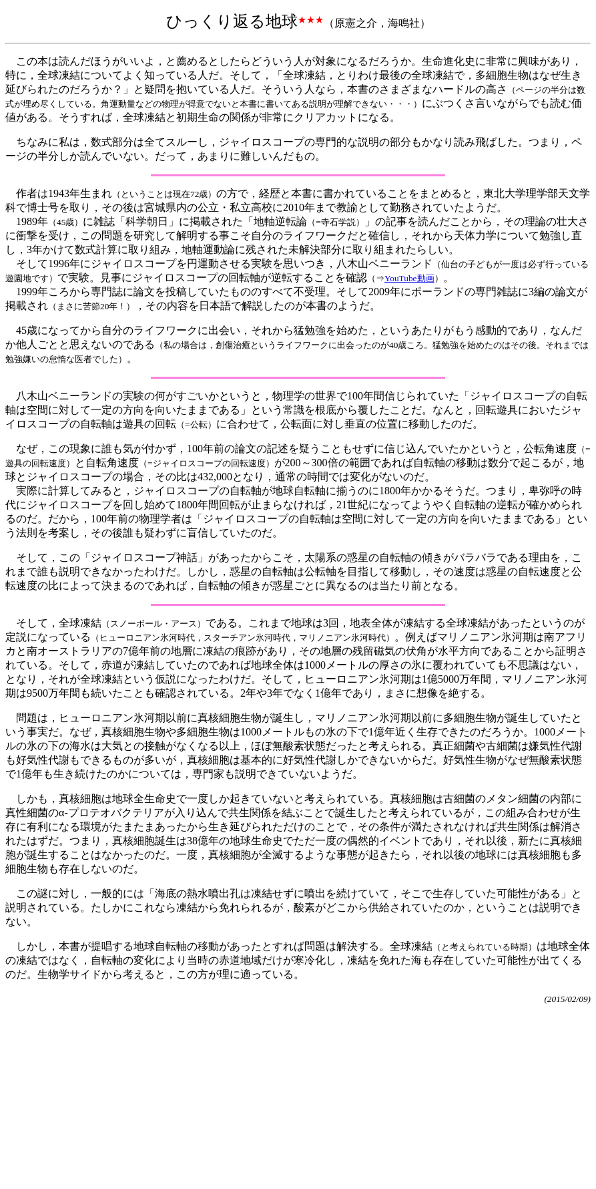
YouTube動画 (409, 278)
